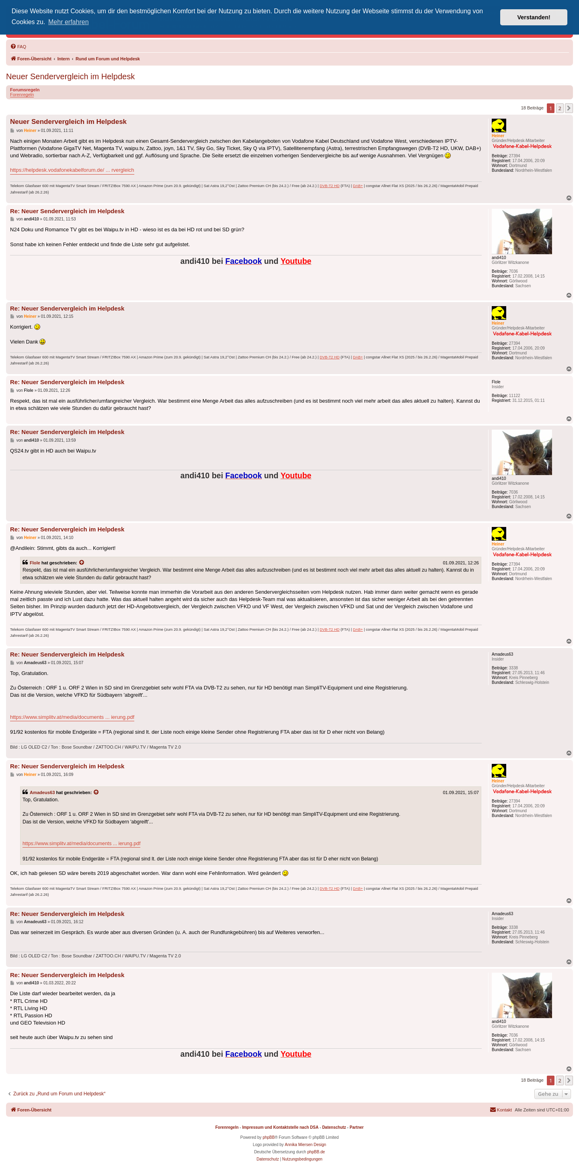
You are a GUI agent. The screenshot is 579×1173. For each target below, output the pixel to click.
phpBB (269, 1137)
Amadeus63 (42, 792)
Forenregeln (22, 94)
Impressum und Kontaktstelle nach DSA (280, 1127)
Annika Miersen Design (305, 1144)
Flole (35, 562)
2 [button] (559, 108)
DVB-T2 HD (329, 186)
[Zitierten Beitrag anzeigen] (82, 562)
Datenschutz (334, 1127)
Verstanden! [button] (533, 17)
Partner (356, 1127)
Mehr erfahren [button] (68, 22)
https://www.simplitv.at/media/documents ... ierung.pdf (72, 717)
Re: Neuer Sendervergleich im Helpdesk (67, 211)
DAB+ (358, 186)
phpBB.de (316, 1152)
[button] (569, 108)
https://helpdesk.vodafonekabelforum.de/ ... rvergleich (72, 170)
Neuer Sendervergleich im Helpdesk (70, 76)
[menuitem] (18, 46)
